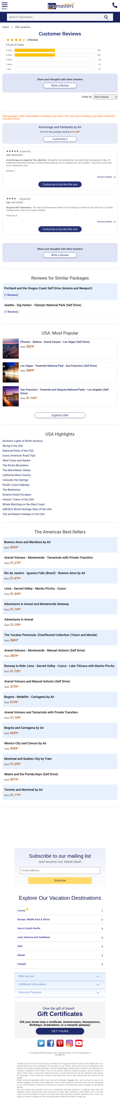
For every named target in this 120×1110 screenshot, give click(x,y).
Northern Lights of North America (23, 441)
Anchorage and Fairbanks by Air (60, 127)
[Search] (53, 17)
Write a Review (60, 85)
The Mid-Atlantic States (17, 470)
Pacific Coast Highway (16, 484)
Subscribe (60, 880)
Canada (21, 964)
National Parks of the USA (18, 450)
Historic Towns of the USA (18, 499)
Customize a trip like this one (60, 184)
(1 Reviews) (11, 295)
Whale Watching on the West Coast (24, 504)
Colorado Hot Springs (15, 480)
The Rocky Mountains (16, 465)
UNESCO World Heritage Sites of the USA (27, 509)
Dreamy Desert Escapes (17, 494)
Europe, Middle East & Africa (33, 919)
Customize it (59, 139)
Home (6, 27)
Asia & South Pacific (28, 928)
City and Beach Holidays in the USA (24, 514)
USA (19, 946)
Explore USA (60, 415)
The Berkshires (11, 489)
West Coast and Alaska (16, 460)
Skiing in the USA (13, 445)
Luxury (23, 910)
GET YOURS (60, 1031)
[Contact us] (116, 6)
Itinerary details (106, 177)
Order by (99, 96)
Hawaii (21, 955)
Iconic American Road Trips (19, 455)
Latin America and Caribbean (33, 937)
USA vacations (22, 27)
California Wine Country (17, 475)
